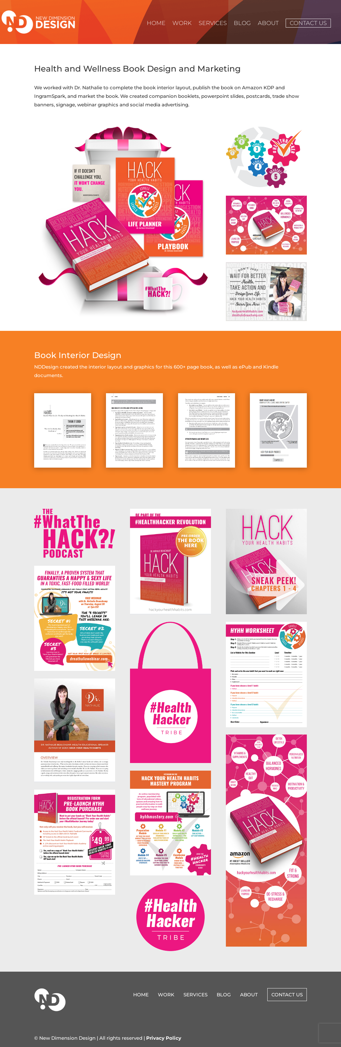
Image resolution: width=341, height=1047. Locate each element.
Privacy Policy (163, 1038)
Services (213, 24)
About (268, 24)
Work (182, 24)
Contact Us (308, 23)
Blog (242, 24)
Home (156, 24)
